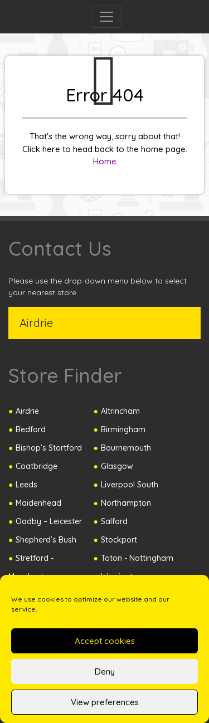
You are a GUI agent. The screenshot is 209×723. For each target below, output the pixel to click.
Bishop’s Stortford (49, 448)
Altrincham (120, 411)
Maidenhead (38, 503)
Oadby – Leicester (49, 521)
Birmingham (123, 429)
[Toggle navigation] (106, 17)
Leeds (26, 485)
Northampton (126, 503)
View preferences (105, 702)
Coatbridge (36, 466)
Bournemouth (126, 448)
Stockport (119, 540)
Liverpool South (129, 485)
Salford (114, 521)
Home (104, 161)
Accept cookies (105, 641)
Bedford (31, 429)
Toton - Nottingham (137, 558)
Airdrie (27, 411)
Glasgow (117, 466)
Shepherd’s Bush (46, 540)
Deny (105, 671)
